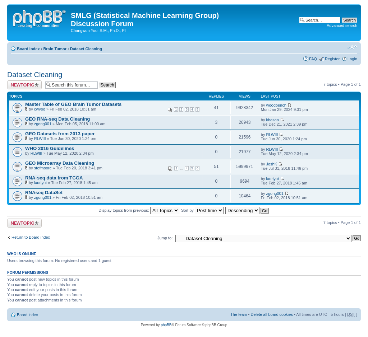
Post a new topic (24, 84)
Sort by (202, 210)
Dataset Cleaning (86, 49)
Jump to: (164, 238)
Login (352, 59)
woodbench (276, 105)
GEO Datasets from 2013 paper (60, 133)
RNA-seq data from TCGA (54, 178)
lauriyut (40, 183)
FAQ (313, 59)
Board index (28, 49)
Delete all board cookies (271, 314)
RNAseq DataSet (44, 192)
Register (332, 59)
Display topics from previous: (138, 210)
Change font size (352, 47)
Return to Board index (31, 237)
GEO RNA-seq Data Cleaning (57, 119)
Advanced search (342, 25)
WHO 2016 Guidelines (49, 148)
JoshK (271, 164)
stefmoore (43, 168)
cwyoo (39, 109)
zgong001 (42, 124)
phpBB (166, 325)
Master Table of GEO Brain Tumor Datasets (73, 104)
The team (238, 314)
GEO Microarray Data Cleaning (59, 163)
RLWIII (40, 138)
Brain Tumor (54, 49)
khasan (272, 120)
